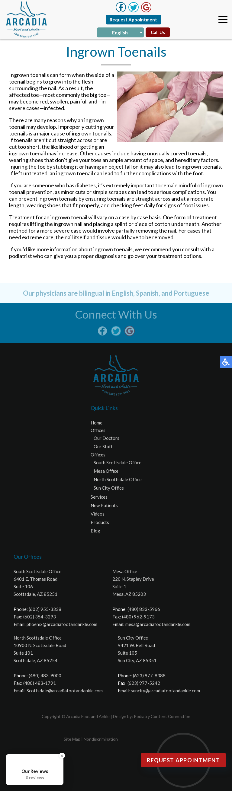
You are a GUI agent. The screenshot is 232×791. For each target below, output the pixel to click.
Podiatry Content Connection (162, 716)
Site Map (72, 739)
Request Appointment (133, 19)
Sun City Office (109, 488)
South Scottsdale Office (117, 462)
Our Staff (103, 446)
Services (99, 497)
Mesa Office (106, 471)
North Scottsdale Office (118, 479)
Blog (95, 530)
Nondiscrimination (101, 739)
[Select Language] (120, 32)
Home (96, 422)
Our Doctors (106, 438)
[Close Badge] (62, 756)
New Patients (104, 505)
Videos (98, 513)
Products (100, 522)
